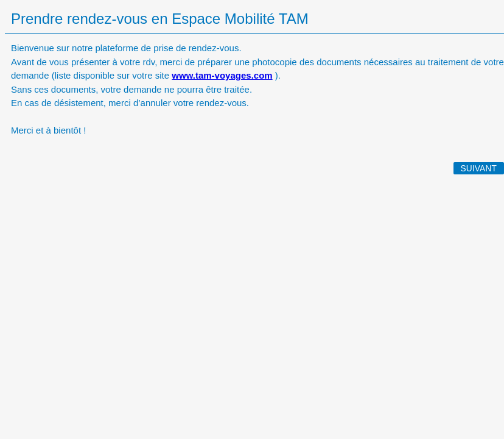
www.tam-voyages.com (222, 75)
